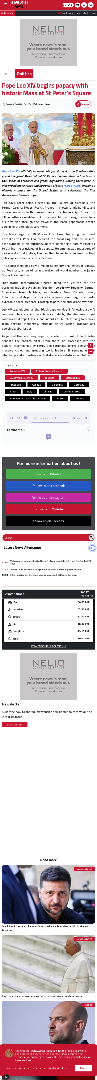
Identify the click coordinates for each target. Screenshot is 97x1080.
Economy (87, 1071)
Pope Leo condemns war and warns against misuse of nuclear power (42, 996)
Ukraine (48, 391)
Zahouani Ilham (42, 104)
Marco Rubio (72, 185)
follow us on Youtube (49, 509)
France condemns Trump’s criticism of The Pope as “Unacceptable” (41, 1062)
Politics (24, 73)
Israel (13, 391)
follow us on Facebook (48, 486)
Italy (29, 391)
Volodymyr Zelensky (21, 377)
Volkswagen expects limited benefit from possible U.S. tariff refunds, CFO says (51, 562)
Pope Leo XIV (11, 171)
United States (72, 391)
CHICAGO (80, 398)
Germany (79, 384)
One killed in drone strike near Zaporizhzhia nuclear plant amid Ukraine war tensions (46, 928)
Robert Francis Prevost (49, 371)
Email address (15, 724)
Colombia (57, 384)
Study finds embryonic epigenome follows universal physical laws (45, 569)
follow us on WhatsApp (48, 474)
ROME (60, 398)
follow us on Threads (48, 521)
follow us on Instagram (48, 497)
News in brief (84, 869)
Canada (36, 384)
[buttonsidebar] (6, 5)
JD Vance (49, 377)
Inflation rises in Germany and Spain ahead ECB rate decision (43, 575)
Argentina (15, 384)
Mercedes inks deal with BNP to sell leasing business (39, 580)
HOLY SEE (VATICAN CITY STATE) (28, 398)
